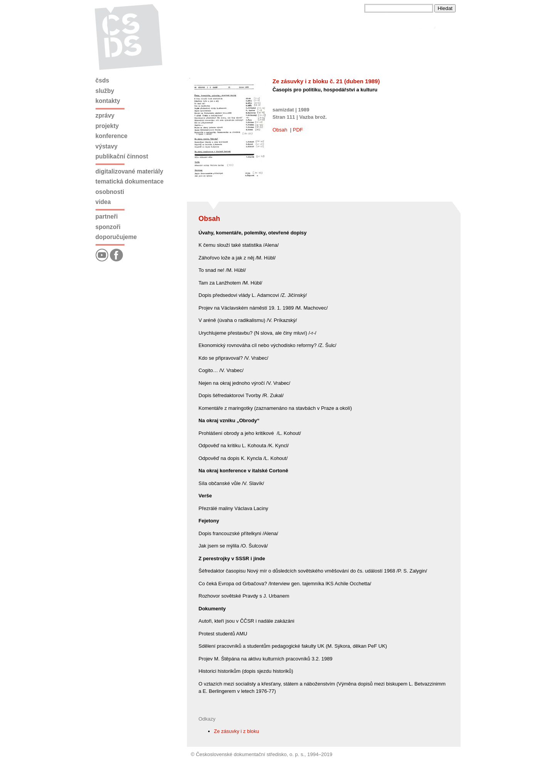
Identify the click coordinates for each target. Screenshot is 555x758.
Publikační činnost (122, 156)
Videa (103, 202)
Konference (112, 136)
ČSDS (102, 80)
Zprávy (105, 115)
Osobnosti (110, 192)
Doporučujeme (116, 237)
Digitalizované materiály (129, 171)
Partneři (107, 216)
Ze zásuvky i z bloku (236, 731)
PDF (298, 130)
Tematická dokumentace (130, 181)
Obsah (279, 130)
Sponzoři (108, 227)
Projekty (107, 126)
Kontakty (108, 101)
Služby (105, 91)
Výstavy (107, 146)
